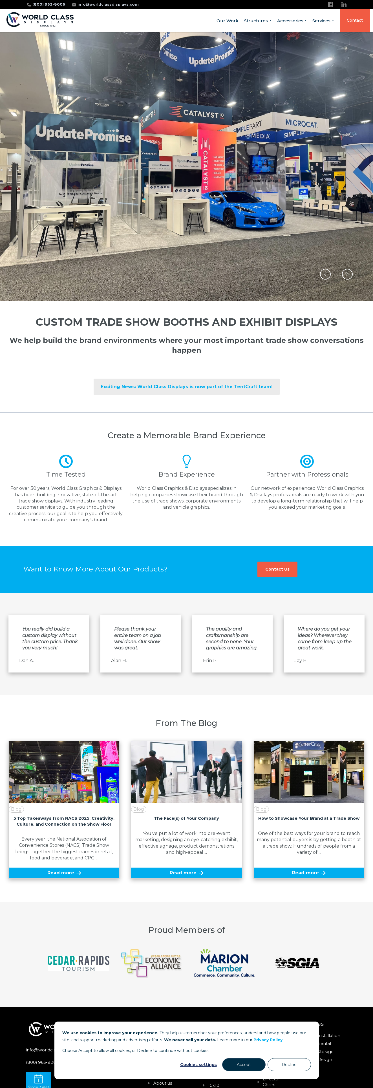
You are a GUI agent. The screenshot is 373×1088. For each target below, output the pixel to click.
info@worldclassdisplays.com (108, 4)
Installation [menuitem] (328, 1035)
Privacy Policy (267, 1039)
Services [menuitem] (321, 20)
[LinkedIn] (343, 4)
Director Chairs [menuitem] (271, 1081)
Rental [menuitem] (324, 1043)
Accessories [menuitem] (290, 20)
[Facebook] (330, 4)
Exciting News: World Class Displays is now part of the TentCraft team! (187, 386)
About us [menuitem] (162, 1083)
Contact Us (277, 569)
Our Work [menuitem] (228, 20)
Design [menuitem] (324, 1059)
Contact (355, 20)
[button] (325, 274)
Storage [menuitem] (325, 1051)
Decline (289, 1064)
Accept (244, 1064)
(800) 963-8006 (49, 4)
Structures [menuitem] (256, 20)
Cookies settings (198, 1064)
